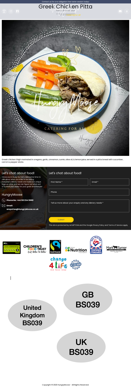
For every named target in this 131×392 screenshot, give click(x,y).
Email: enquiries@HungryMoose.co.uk (22, 207)
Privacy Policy (65, 388)
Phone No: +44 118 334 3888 (20, 200)
